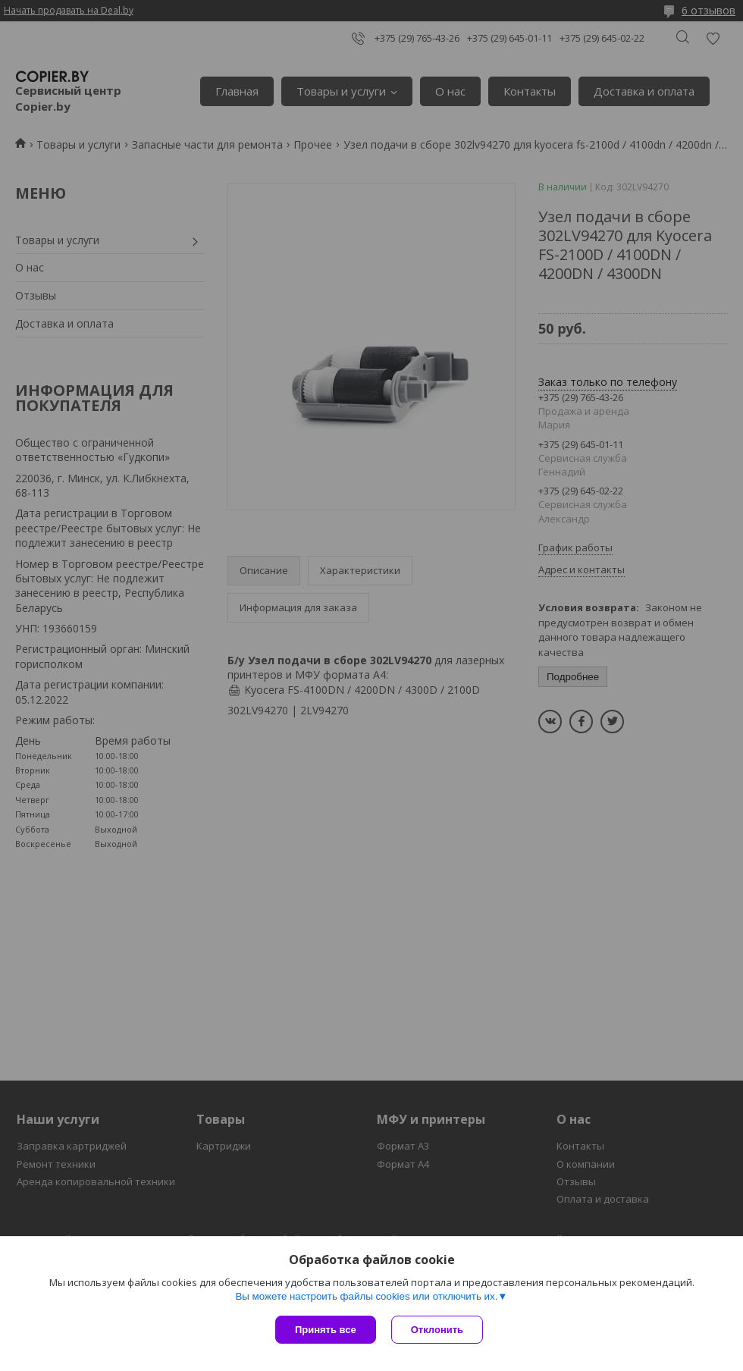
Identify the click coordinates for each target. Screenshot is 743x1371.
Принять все (325, 1329)
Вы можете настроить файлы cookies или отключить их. (366, 1296)
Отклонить (437, 1329)
